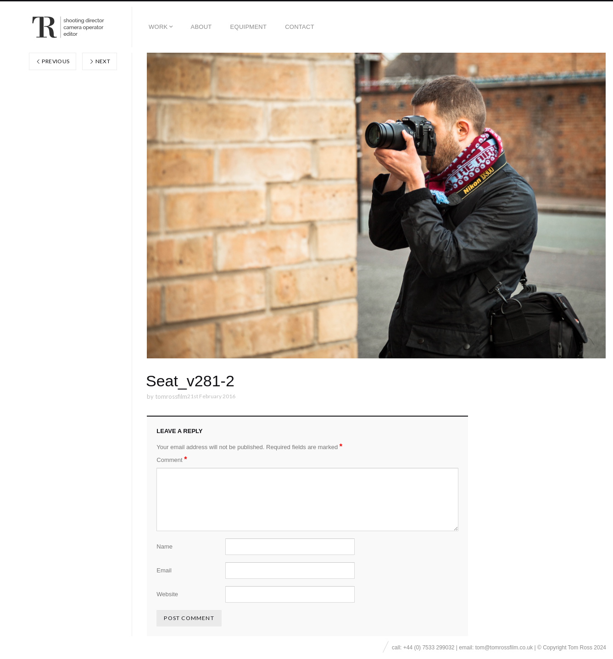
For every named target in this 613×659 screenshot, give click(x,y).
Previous (53, 61)
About (201, 26)
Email (164, 570)
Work (158, 26)
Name (164, 546)
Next (99, 61)
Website (167, 594)
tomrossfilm (171, 396)
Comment (171, 459)
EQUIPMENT (248, 26)
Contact (299, 26)
